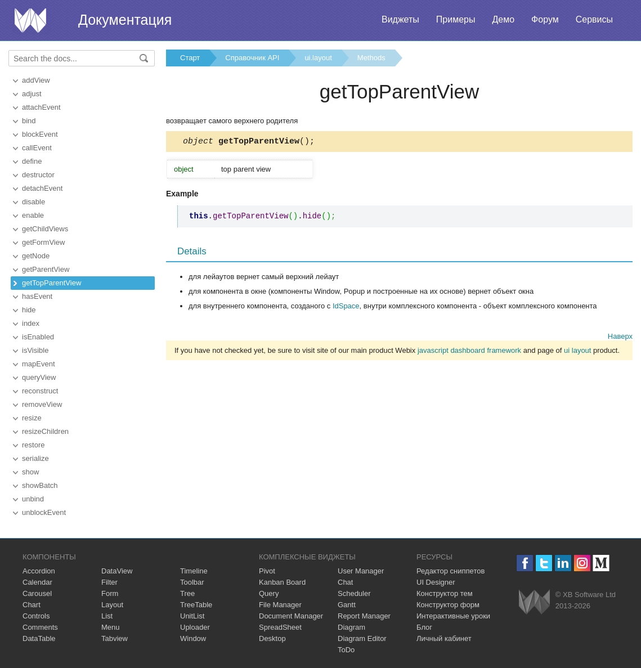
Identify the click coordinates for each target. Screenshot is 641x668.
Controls (36, 616)
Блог (424, 627)
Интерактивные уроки (453, 616)
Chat (345, 582)
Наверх (620, 338)
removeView (42, 404)
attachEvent (41, 107)
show (30, 472)
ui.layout (317, 57)
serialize (35, 458)
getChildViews (45, 229)
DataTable (39, 638)
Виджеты (400, 19)
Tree (187, 593)
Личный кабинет (444, 638)
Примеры (456, 19)
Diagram (351, 627)
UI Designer (435, 582)
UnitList (192, 616)
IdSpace (346, 307)
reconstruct (40, 391)
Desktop (272, 638)
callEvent (37, 148)
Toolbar (192, 582)
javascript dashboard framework (469, 352)
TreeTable (196, 604)
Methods (371, 57)
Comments (40, 627)
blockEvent (40, 134)
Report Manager (364, 616)
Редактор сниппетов (450, 571)
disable (33, 202)
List (107, 616)
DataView (116, 571)
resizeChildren (45, 431)
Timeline (194, 571)
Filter (109, 582)
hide (29, 310)
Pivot (267, 571)
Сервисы (594, 19)
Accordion (39, 571)
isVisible (35, 350)
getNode (36, 256)
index (30, 323)
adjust (32, 93)
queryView (39, 377)
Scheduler (354, 593)
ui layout (577, 352)
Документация (125, 20)
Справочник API (252, 57)
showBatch (40, 485)
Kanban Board (282, 582)
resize (32, 418)
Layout (112, 604)
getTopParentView (51, 283)
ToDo (346, 649)
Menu (110, 627)
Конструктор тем (444, 593)
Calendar (37, 582)
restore (33, 445)
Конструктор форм (447, 604)
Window (193, 638)
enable (33, 215)
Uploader (195, 627)
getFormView (43, 242)
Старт (190, 57)
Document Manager (291, 616)
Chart (32, 604)
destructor (38, 175)
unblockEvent (44, 512)
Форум (545, 19)
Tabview (114, 638)
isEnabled (38, 337)
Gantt (347, 604)
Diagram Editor (362, 638)
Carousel (37, 593)
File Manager (280, 604)
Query (269, 593)
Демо (503, 19)
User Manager (361, 571)
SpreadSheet (280, 627)
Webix (534, 602)
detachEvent (42, 188)
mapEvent (38, 364)
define (32, 161)
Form (109, 593)
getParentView (45, 269)
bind (29, 120)
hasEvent (37, 296)
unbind (33, 499)
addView (36, 80)
